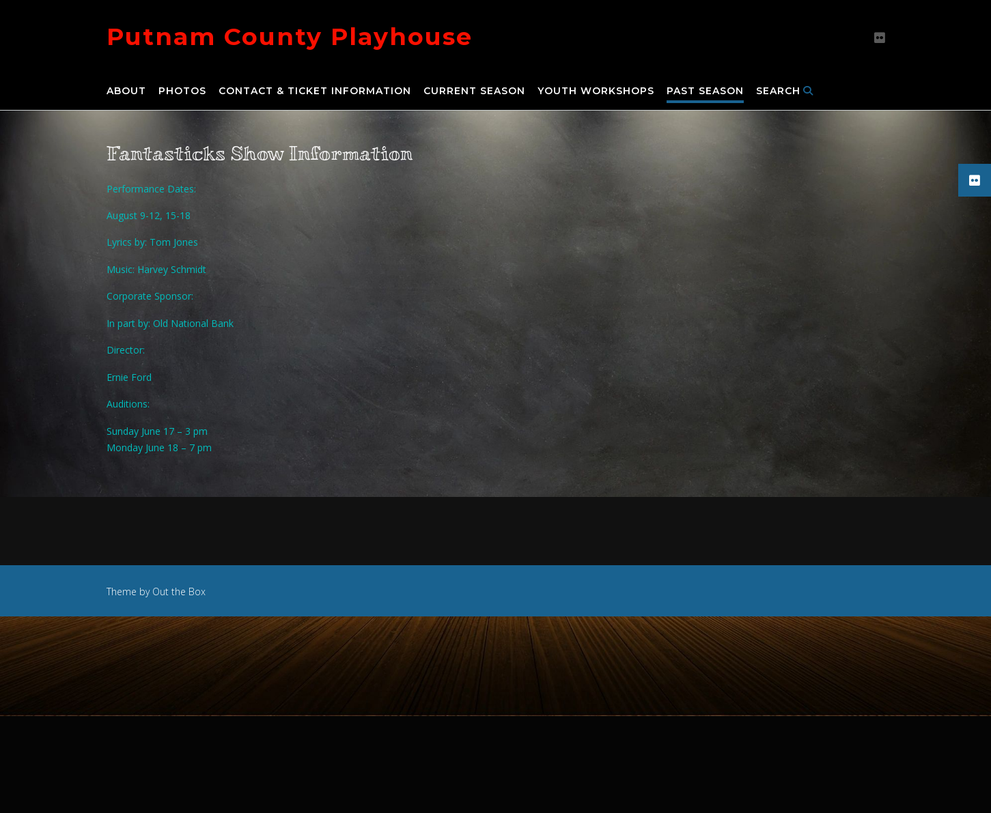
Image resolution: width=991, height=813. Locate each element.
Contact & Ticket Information (315, 91)
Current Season (474, 91)
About (126, 91)
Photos (182, 91)
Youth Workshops (596, 91)
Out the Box (179, 591)
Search (784, 91)
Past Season (705, 91)
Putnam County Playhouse (290, 36)
